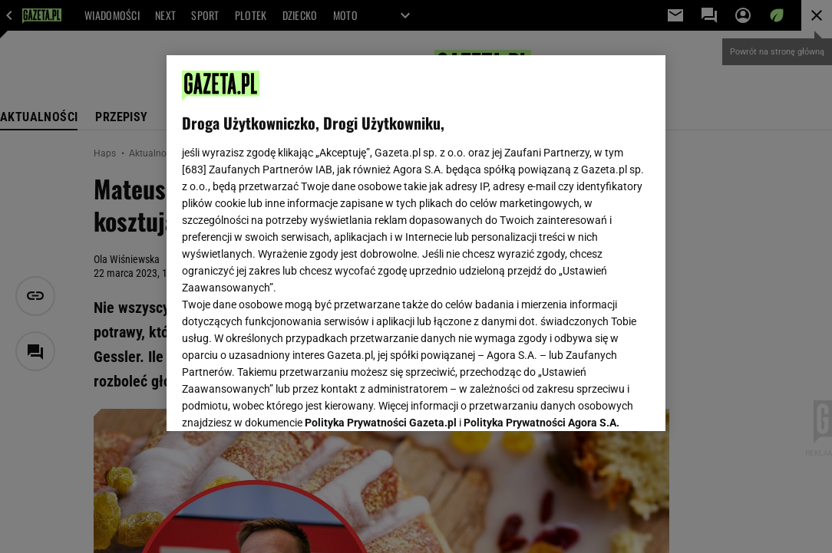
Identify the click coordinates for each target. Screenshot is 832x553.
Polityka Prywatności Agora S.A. (541, 236)
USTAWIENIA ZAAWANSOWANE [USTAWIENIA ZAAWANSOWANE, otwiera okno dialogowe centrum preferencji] (282, 400)
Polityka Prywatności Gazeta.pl (381, 236)
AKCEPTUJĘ (598, 401)
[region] (416, 243)
